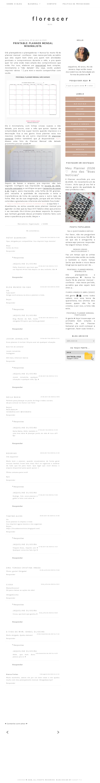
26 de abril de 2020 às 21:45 (50, 453)
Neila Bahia (13, 397)
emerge (22, 780)
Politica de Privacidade (76, 4)
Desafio (80, 114)
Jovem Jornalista (17, 339)
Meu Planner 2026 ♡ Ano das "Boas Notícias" (80, 171)
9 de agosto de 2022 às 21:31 (50, 674)
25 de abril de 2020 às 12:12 (50, 338)
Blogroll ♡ (34, 4)
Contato (52, 4)
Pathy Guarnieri (16, 238)
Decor (80, 109)
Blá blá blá (80, 104)
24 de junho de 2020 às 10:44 (50, 570)
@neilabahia (26, 412)
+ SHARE (44, 224)
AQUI (58, 139)
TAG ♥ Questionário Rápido (80, 231)
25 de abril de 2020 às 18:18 (50, 397)
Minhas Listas (80, 144)
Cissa (9, 584)
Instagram (10, 353)
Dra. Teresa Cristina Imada (23, 568)
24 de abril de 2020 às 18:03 (50, 287)
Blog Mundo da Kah (18, 287)
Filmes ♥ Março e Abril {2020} (80, 292)
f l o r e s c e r (50, 18)
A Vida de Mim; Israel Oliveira (25, 632)
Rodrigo (11, 453)
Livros (80, 134)
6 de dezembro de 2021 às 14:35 (47, 653)
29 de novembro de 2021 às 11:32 (48, 634)
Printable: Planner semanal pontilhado (80, 314)
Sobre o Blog (14, 4)
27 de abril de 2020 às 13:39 (48, 430)
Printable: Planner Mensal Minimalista (80, 270)
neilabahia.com (12, 412)
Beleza (80, 99)
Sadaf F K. (77, 780)
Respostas (19, 258)
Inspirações (80, 129)
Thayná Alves (14, 516)
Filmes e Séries (80, 124)
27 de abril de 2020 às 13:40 (48, 495)
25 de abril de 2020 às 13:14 (48, 317)
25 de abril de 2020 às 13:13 (48, 266)
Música (80, 149)
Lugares (80, 139)
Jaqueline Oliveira (25, 264)
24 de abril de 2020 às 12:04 (50, 237)
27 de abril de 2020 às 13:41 (48, 546)
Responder (10, 251)
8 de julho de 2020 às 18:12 (50, 584)
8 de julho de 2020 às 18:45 (48, 613)
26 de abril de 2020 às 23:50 (50, 516)
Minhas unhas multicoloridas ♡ (80, 250)
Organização (34, 224)
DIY (80, 119)
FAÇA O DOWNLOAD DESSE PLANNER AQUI (26, 204)
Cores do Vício (12, 248)
